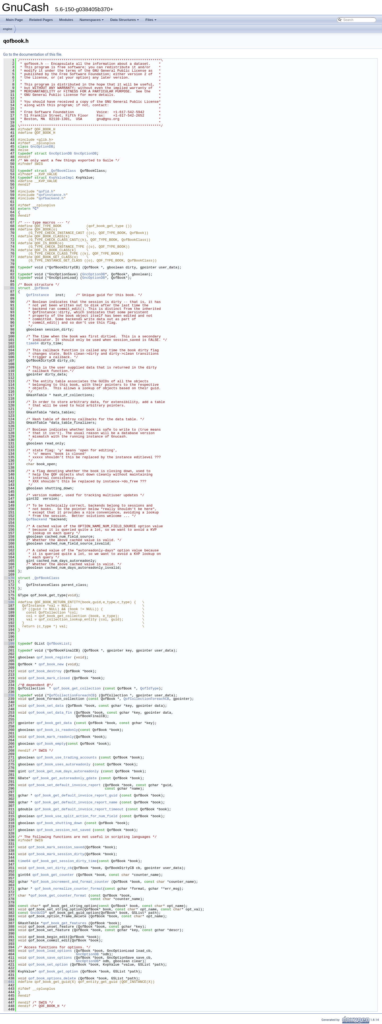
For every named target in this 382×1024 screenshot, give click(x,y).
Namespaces (92, 21)
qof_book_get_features (64, 923)
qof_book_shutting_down (59, 823)
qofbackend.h (51, 198)
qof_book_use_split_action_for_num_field (77, 816)
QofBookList (58, 643)
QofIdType (149, 688)
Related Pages (41, 20)
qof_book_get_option (58, 971)
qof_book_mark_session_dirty (56, 854)
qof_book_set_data (46, 705)
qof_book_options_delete (52, 978)
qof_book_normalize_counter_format (68, 888)
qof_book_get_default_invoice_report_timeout (78, 809)
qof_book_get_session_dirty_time (64, 861)
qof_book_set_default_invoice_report (64, 785)
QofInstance (37, 295)
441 (9, 981)
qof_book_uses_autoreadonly (63, 764)
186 (9, 602)
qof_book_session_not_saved (63, 830)
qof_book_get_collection (77, 688)
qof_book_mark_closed (49, 678)
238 (9, 695)
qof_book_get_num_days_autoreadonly (63, 771)
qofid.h (46, 191)
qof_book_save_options (50, 957)
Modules (66, 20)
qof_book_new (51, 664)
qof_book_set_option (48, 964)
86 (9, 288)
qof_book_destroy (45, 671)
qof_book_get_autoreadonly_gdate (64, 778)
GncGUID (38, 912)
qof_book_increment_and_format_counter (70, 881)
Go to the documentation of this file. (32, 54)
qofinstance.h (52, 194)
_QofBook (40, 288)
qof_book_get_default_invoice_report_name (75, 802)
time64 (32, 343)
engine (7, 29)
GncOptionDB (42, 146)
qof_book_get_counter (53, 874)
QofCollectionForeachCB (72, 695)
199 (9, 643)
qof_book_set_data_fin (50, 712)
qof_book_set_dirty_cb (50, 868)
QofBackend (36, 519)
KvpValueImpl (61, 177)
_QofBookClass (62, 170)
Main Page (14, 20)
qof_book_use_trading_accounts (67, 757)
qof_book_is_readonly (57, 729)
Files (151, 21)
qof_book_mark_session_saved (56, 847)
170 (9, 578)
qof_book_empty (51, 743)
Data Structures (125, 21)
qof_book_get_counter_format (58, 895)
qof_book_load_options (50, 950)
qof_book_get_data (54, 723)
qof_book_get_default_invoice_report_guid (75, 795)
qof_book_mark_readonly (51, 736)
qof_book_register (54, 657)
